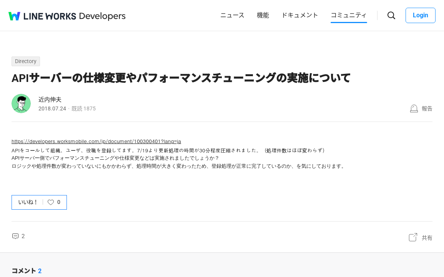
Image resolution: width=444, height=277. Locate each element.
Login (420, 15)
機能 (263, 15)
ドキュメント (299, 15)
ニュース (232, 15)
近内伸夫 (50, 99)
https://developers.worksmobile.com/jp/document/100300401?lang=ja (96, 141)
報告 (427, 108)
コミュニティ (349, 15)
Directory (26, 61)
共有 (427, 237)
